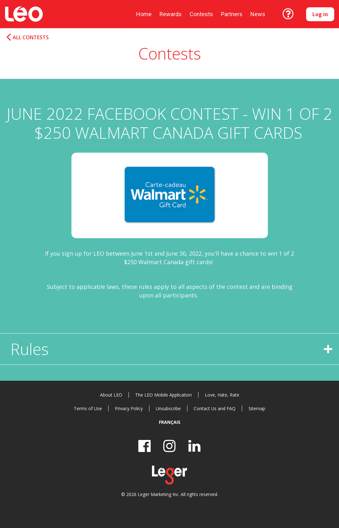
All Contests (31, 38)
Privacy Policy (129, 408)
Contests (201, 14)
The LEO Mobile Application (163, 395)
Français (169, 422)
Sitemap (256, 408)
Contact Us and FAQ (214, 408)
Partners (231, 14)
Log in (320, 14)
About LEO (111, 395)
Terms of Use (88, 408)
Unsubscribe (168, 408)
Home (144, 14)
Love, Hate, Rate (222, 395)
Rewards (171, 14)
